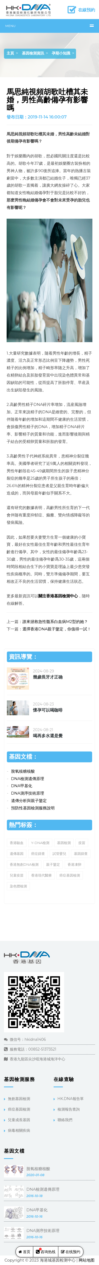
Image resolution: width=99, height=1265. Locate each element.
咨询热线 (45, 1251)
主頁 (10, 53)
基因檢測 (64, 843)
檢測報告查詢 (69, 1109)
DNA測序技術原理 (27, 793)
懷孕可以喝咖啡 (48, 710)
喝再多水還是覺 (48, 735)
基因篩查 (81, 853)
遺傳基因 (16, 853)
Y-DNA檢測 (40, 843)
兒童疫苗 (16, 875)
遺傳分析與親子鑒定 (29, 800)
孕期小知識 (61, 53)
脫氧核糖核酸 (23, 771)
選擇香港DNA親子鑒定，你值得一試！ (56, 628)
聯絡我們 (65, 1119)
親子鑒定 (53, 864)
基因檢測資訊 (33, 53)
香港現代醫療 (41, 875)
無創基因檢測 (19, 1098)
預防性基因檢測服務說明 (33, 807)
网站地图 (87, 1260)
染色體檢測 (18, 886)
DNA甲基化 (21, 785)
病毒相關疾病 (19, 1130)
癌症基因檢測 (69, 875)
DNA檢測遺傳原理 (27, 778)
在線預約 (86, 9)
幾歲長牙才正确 (48, 677)
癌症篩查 (38, 853)
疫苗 (81, 843)
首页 (24, 1251)
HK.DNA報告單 (71, 1098)
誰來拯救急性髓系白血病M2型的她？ (55, 621)
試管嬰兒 (59, 853)
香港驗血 (16, 843)
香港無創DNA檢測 (24, 864)
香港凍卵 (74, 864)
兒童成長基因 (19, 1119)
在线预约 (71, 1251)
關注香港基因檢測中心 (58, 595)
